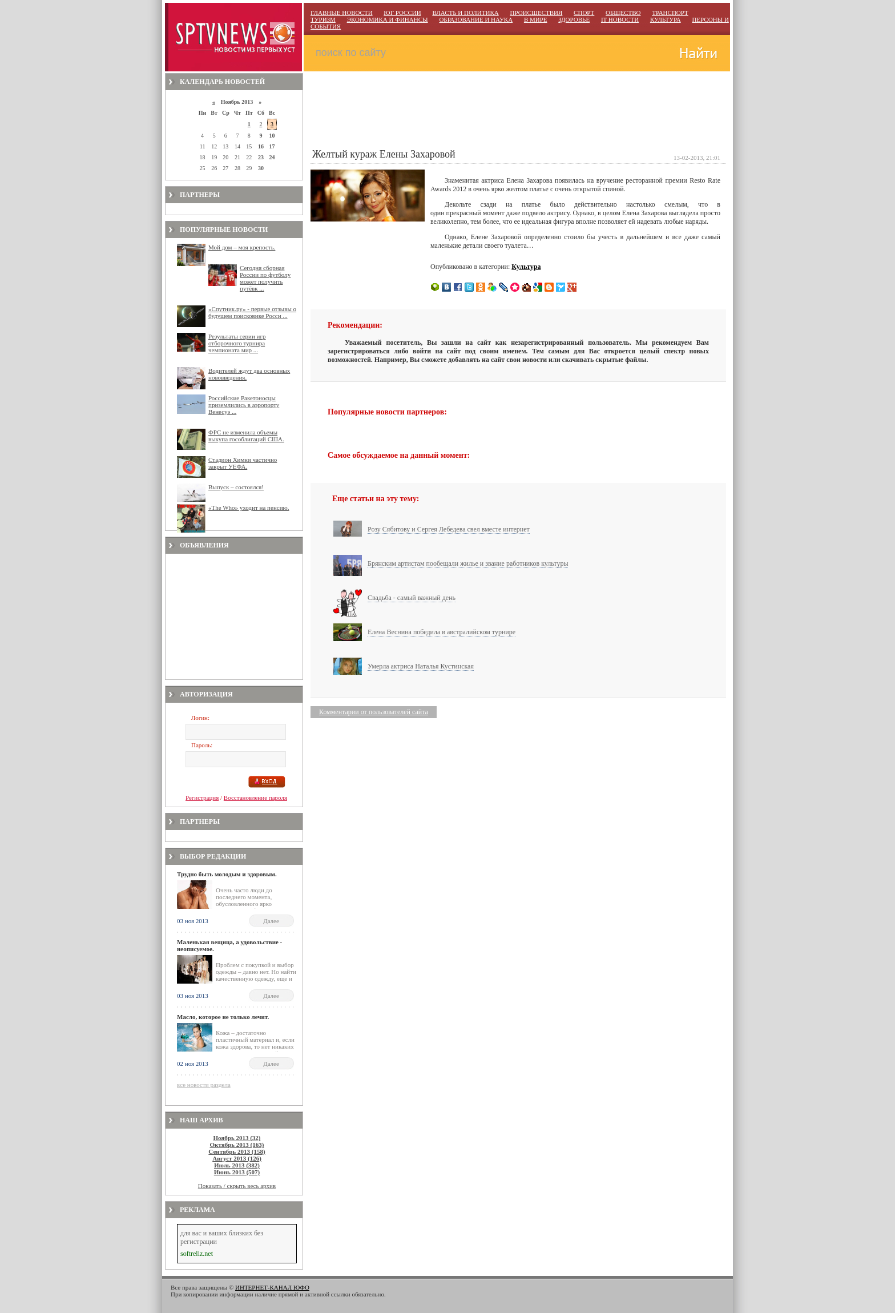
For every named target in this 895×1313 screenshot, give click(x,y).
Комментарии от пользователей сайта (373, 712)
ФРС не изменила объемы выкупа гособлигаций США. (246, 435)
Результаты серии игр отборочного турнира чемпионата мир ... (237, 343)
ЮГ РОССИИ (402, 12)
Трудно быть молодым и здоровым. (227, 874)
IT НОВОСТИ (620, 19)
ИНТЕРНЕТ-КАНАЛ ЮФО (272, 1287)
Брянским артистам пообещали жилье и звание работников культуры (468, 563)
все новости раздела (204, 1084)
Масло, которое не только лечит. (223, 1016)
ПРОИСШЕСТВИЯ (536, 12)
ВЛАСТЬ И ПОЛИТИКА (465, 12)
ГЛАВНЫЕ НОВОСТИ (342, 12)
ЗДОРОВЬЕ (574, 19)
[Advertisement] (234, 616)
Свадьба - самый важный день (411, 598)
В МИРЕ (535, 19)
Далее (271, 920)
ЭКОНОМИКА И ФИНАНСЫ (387, 19)
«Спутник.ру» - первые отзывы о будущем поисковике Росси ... (252, 312)
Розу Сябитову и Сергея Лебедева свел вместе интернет (449, 529)
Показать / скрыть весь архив (237, 1185)
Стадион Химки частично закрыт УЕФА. (242, 463)
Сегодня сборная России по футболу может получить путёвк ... (265, 278)
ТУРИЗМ (323, 19)
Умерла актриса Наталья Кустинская (421, 666)
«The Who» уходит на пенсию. (248, 507)
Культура (526, 267)
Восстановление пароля (255, 797)
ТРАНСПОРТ (670, 12)
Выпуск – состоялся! (236, 487)
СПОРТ (584, 12)
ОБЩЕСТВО (623, 12)
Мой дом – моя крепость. (241, 247)
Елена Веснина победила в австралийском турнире (441, 632)
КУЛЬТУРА (665, 19)
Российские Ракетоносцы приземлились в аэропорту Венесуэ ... (243, 404)
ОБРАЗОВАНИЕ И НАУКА (476, 19)
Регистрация (202, 797)
